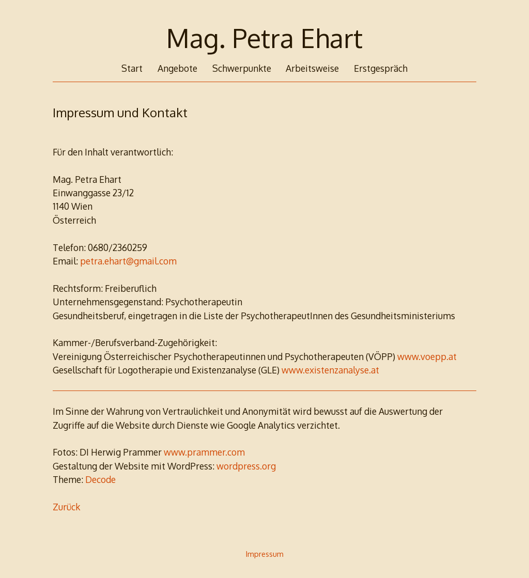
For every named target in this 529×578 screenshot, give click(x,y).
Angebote (177, 68)
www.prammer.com (204, 452)
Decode (100, 479)
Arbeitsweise (312, 68)
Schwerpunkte (241, 68)
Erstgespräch (381, 68)
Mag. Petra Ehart (264, 37)
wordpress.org (246, 466)
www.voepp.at (427, 356)
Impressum (265, 553)
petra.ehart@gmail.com (128, 261)
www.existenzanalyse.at (330, 370)
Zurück (66, 506)
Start (132, 68)
